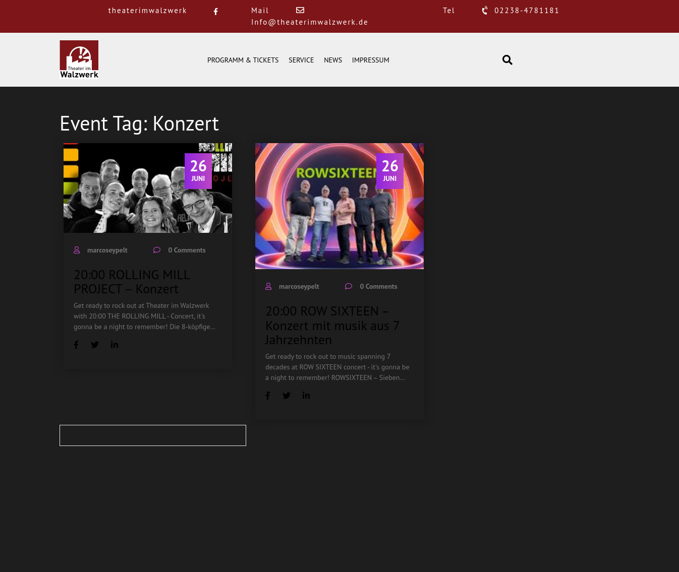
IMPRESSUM (370, 60)
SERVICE (301, 60)
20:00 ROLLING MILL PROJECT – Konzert (132, 281)
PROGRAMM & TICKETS (243, 60)
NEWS (333, 60)
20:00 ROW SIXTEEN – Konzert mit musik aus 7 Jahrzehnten (332, 325)
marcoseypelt (107, 250)
